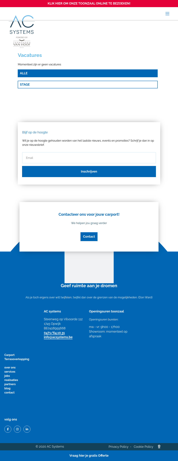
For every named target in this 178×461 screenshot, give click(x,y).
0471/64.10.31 (54, 333)
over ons (9, 367)
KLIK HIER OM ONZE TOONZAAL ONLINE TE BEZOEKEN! (89, 3)
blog (7, 388)
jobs (7, 375)
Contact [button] (89, 236)
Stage (25, 84)
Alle (23, 73)
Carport (9, 355)
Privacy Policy (118, 446)
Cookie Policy (143, 446)
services (9, 371)
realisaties (11, 380)
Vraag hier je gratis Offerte (88, 455)
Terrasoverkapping (16, 359)
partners (10, 384)
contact (9, 392)
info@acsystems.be (58, 337)
